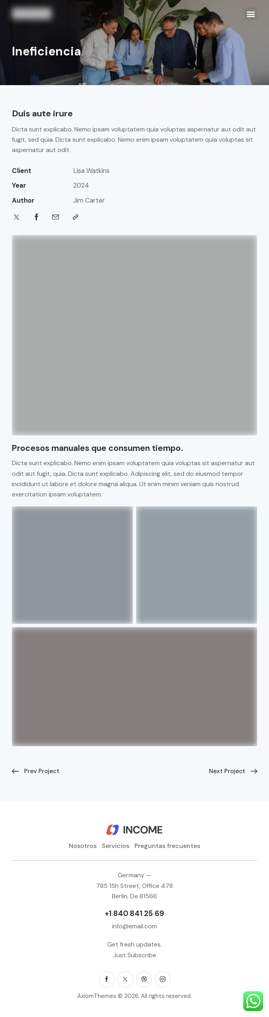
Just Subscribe (134, 955)
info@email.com (134, 926)
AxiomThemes (96, 996)
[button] (250, 13)
